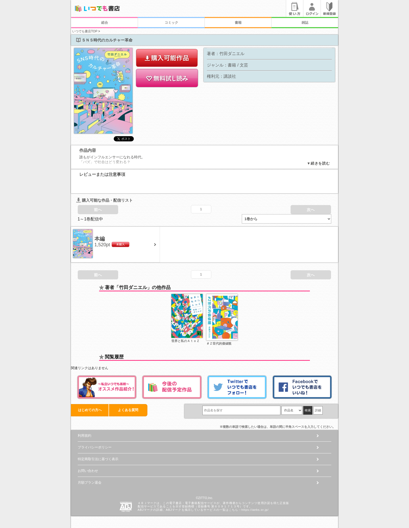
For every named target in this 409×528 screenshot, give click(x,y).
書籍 (238, 23)
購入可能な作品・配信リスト (104, 195)
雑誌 (305, 23)
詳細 (318, 405)
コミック (171, 23)
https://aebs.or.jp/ (255, 504)
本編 (99, 234)
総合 (104, 23)
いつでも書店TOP (84, 31)
